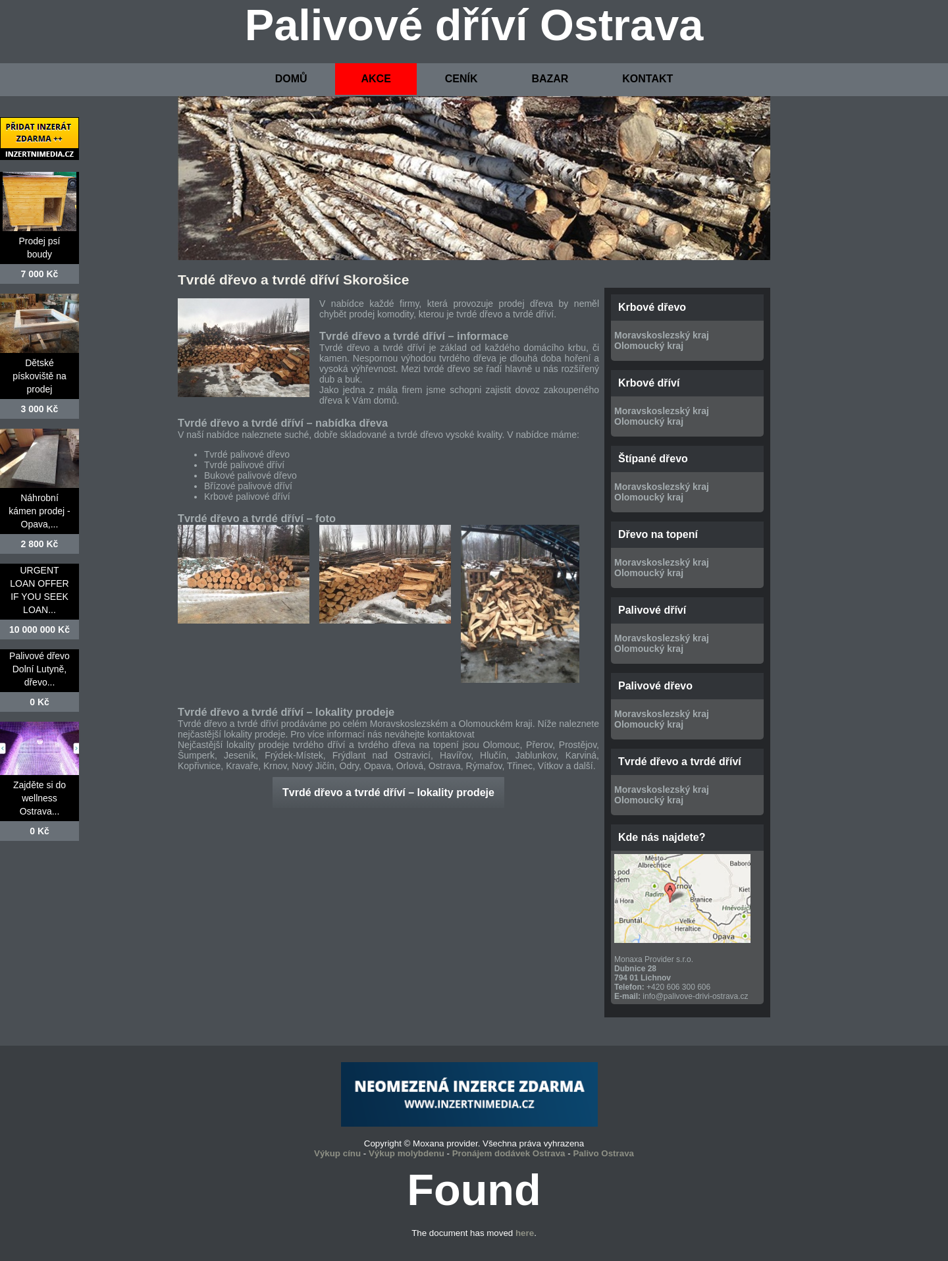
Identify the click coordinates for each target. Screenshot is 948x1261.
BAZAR (549, 78)
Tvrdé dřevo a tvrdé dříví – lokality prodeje (388, 792)
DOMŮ (291, 78)
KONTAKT (647, 78)
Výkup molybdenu (406, 1153)
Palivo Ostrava (603, 1153)
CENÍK (461, 78)
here (524, 1233)
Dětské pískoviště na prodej (39, 376)
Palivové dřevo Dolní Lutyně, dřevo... (39, 669)
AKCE (375, 78)
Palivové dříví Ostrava (474, 25)
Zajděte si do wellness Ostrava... (39, 798)
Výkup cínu (337, 1153)
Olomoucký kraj (648, 345)
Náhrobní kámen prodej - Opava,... (39, 511)
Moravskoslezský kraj (661, 335)
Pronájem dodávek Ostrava (509, 1153)
